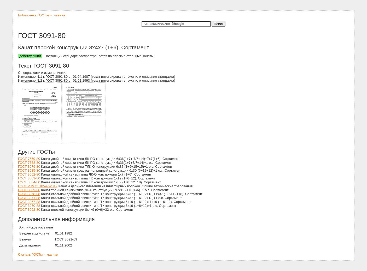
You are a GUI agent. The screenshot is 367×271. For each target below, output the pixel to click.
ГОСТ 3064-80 (29, 182)
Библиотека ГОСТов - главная (41, 15)
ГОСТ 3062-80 (29, 174)
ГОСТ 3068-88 (29, 194)
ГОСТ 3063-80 (29, 178)
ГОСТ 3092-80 (29, 210)
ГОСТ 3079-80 (29, 166)
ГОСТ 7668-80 (29, 163)
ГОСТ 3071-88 (29, 198)
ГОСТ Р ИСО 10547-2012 (37, 186)
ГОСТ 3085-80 (29, 170)
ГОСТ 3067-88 (29, 202)
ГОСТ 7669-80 (29, 159)
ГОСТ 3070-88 (29, 206)
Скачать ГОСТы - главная (38, 254)
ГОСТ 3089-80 (29, 190)
